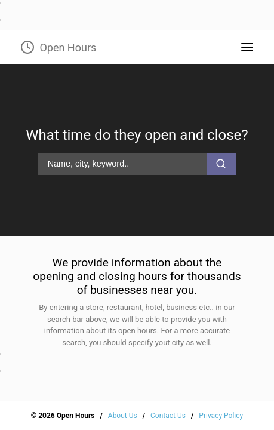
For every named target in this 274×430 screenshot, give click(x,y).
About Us (122, 415)
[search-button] (221, 163)
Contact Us (168, 415)
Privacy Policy (221, 415)
